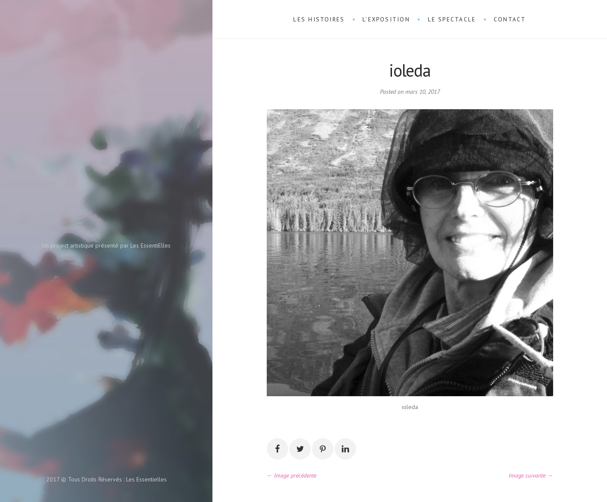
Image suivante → (531, 475)
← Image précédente (292, 475)
